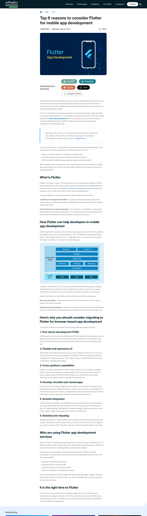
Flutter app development (58, 118)
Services (69, 4)
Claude (68, 87)
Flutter (53, 12)
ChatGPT (69, 81)
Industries (95, 4)
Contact (132, 4)
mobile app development (77, 188)
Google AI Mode (72, 94)
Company (120, 4)
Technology (82, 4)
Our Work (107, 4)
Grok (83, 87)
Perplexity (87, 81)
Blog (47, 12)
